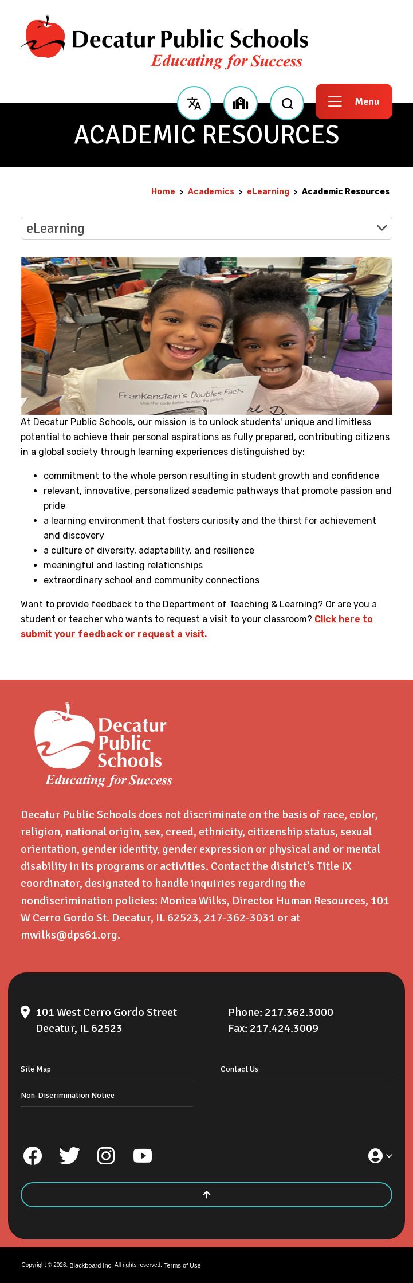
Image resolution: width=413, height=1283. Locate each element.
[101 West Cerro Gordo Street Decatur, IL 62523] (118, 1021)
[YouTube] (143, 1156)
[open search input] (287, 101)
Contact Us (239, 1069)
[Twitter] (69, 1156)
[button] (194, 101)
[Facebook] (33, 1156)
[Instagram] (106, 1156)
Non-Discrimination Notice (68, 1095)
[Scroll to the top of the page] (206, 1194)
